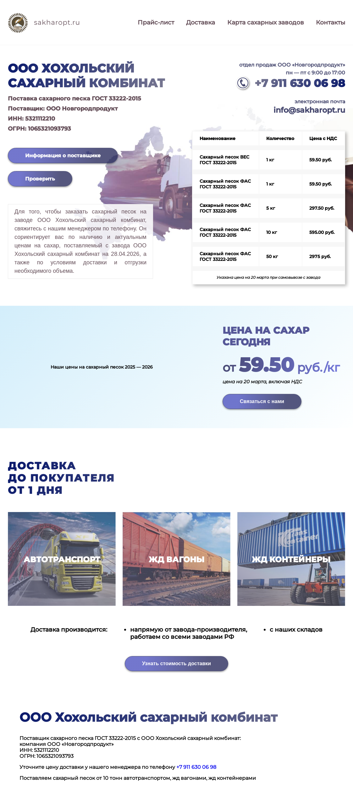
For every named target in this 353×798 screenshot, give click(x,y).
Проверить (40, 179)
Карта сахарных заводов (265, 22)
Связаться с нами (262, 401)
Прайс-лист (156, 22)
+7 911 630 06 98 (300, 83)
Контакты (330, 22)
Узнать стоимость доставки (176, 663)
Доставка (200, 22)
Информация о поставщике (63, 156)
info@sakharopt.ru (309, 110)
